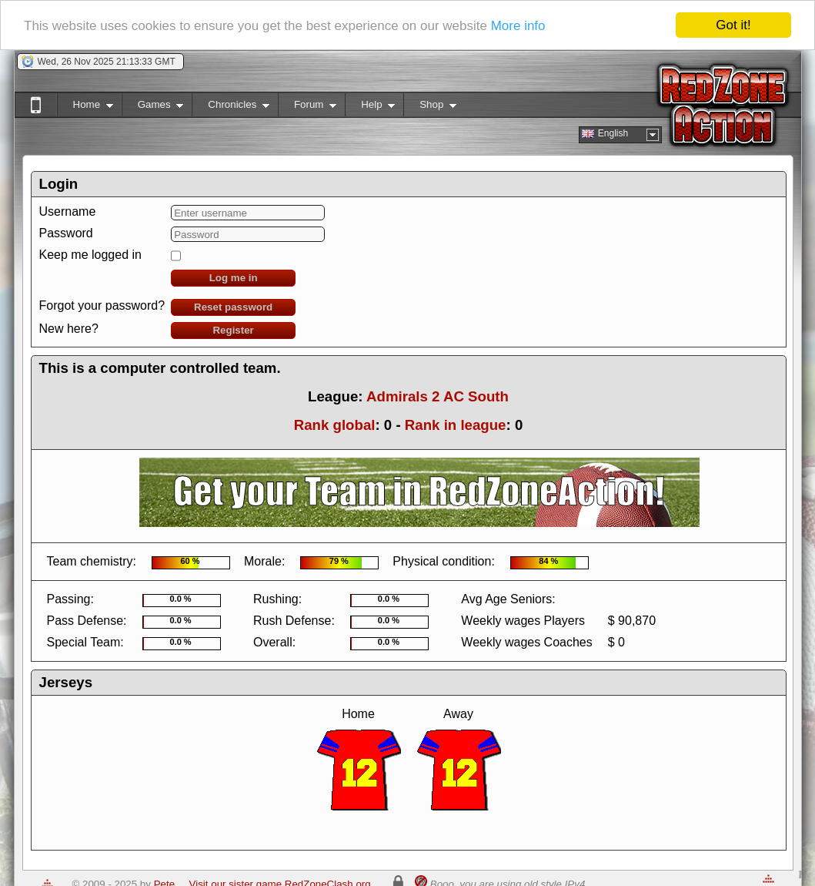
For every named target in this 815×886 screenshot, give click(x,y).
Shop (429, 107)
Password (66, 233)
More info (518, 25)
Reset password (233, 307)
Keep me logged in (90, 254)
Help (370, 107)
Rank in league (455, 425)
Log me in (233, 278)
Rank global (335, 425)
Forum (307, 107)
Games (153, 107)
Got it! (733, 25)
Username (67, 211)
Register (232, 330)
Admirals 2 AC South (437, 396)
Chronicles (230, 107)
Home (85, 107)
